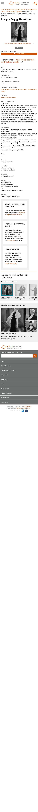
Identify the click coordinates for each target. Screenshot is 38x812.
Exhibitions (4, 380)
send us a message (11, 264)
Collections (4, 375)
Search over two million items (12, 353)
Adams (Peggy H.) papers (14, 12)
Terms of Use (5, 389)
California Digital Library (23, 408)
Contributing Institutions (8, 371)
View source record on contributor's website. (17, 61)
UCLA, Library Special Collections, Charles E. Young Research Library (19, 90)
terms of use (11, 240)
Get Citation (19, 48)
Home (2, 361)
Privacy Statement (6, 393)
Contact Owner (19, 54)
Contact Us (4, 402)
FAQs (2, 384)
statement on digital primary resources (15, 214)
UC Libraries (27, 406)
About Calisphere (6, 366)
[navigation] (2, 3)
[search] (35, 3)
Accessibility (5, 398)
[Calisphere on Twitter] (23, 411)
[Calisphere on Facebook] (26, 411)
